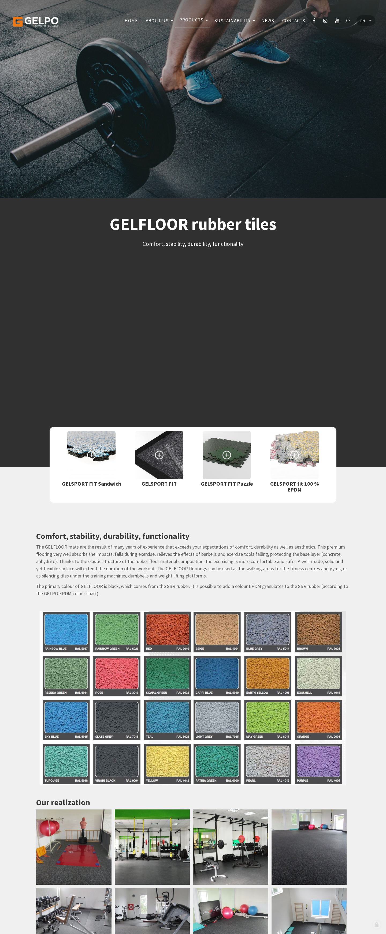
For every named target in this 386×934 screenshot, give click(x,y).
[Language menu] (366, 21)
